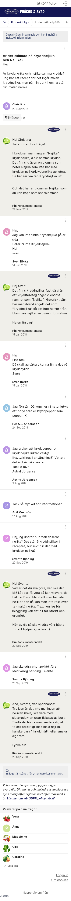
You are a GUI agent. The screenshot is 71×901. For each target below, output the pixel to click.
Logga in (62, 875)
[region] (35, 83)
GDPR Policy (47, 3)
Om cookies (59, 880)
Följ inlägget (12, 117)
